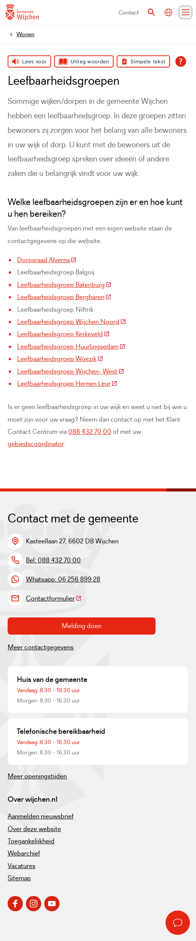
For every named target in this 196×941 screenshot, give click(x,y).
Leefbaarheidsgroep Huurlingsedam (71, 346)
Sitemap (19, 878)
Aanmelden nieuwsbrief (41, 816)
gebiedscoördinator (36, 444)
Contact (129, 12)
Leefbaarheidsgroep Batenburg (64, 284)
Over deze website (34, 829)
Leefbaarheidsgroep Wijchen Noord (71, 321)
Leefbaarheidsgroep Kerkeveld (63, 334)
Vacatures (21, 866)
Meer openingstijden (37, 776)
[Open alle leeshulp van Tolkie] (180, 61)
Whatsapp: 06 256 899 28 (63, 579)
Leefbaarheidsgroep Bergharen (64, 297)
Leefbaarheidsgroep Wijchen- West (70, 371)
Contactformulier (54, 598)
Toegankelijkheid (31, 841)
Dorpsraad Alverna (47, 260)
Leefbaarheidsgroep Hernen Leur (67, 383)
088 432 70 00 (89, 431)
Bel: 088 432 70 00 (53, 560)
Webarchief (24, 853)
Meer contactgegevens (41, 647)
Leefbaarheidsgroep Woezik (60, 358)
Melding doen (81, 626)
